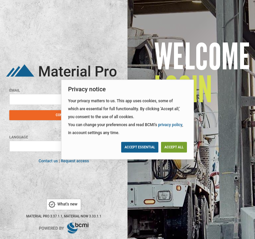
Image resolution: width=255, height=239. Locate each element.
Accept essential (140, 147)
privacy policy (170, 124)
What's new (62, 204)
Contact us (48, 161)
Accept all (174, 147)
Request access (75, 161)
